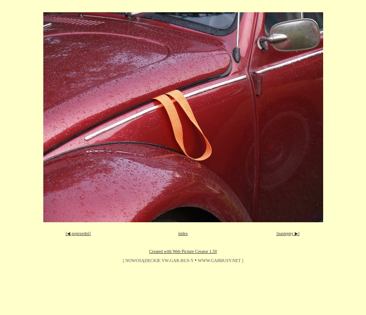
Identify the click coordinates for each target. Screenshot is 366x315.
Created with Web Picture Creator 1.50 (183, 251)
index (183, 233)
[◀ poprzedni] (78, 233)
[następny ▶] (288, 233)
